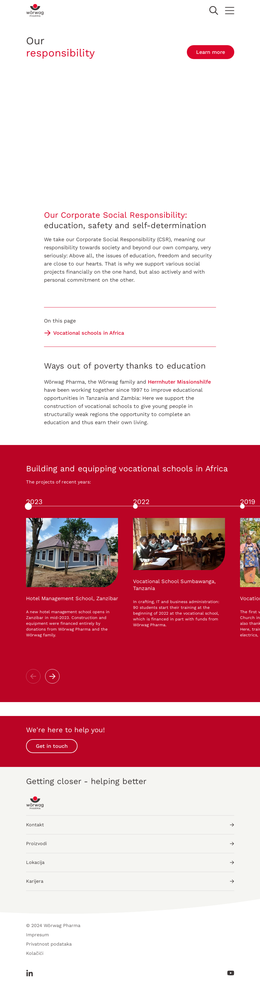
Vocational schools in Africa (88, 333)
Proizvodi (130, 843)
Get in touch (52, 746)
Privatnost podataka (49, 944)
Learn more (210, 52)
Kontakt (130, 824)
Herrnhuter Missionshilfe (179, 382)
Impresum (37, 934)
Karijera (130, 881)
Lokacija (130, 862)
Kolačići (34, 953)
